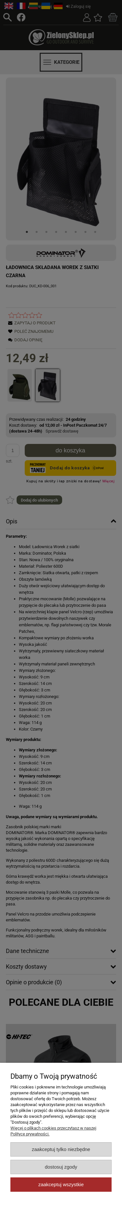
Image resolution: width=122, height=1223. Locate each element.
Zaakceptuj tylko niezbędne (61, 1149)
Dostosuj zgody (61, 1167)
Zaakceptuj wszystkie (61, 1184)
